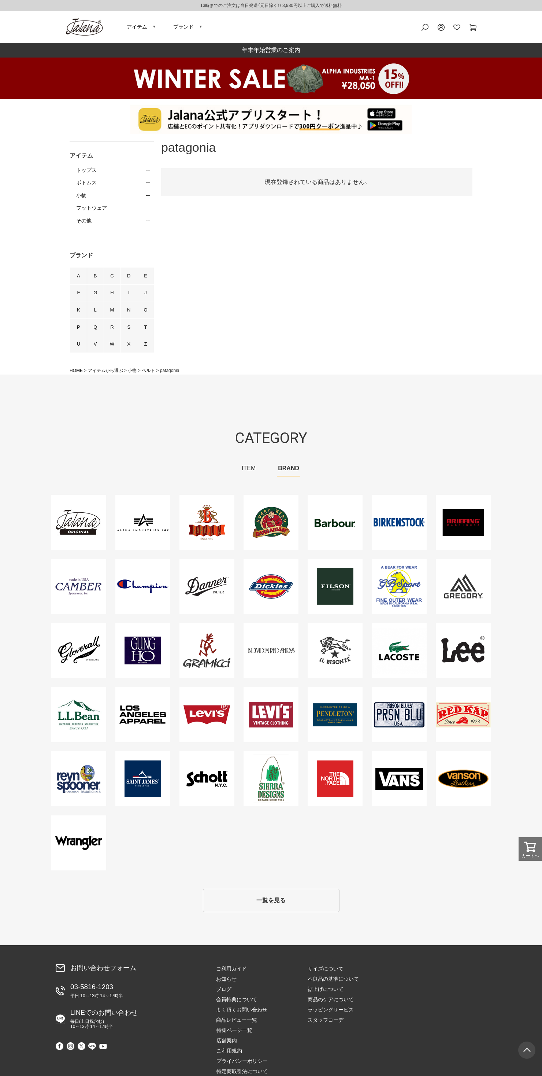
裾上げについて (326, 991)
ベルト (148, 372)
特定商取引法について (424, 1012)
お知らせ (226, 981)
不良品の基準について (333, 981)
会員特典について (236, 1002)
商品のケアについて (331, 1002)
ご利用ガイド (231, 971)
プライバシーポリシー (424, 1002)
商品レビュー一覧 (236, 1022)
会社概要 (409, 1022)
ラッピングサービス (331, 1012)
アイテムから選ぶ (105, 372)
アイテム (137, 27)
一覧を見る (271, 902)
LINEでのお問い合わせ (104, 1020)
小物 (132, 372)
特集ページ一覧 (417, 971)
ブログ (223, 991)
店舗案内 (409, 981)
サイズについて (326, 971)
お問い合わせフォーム (103, 969)
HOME (76, 372)
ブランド (183, 27)
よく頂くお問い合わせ (241, 1012)
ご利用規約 (412, 991)
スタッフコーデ (326, 1022)
